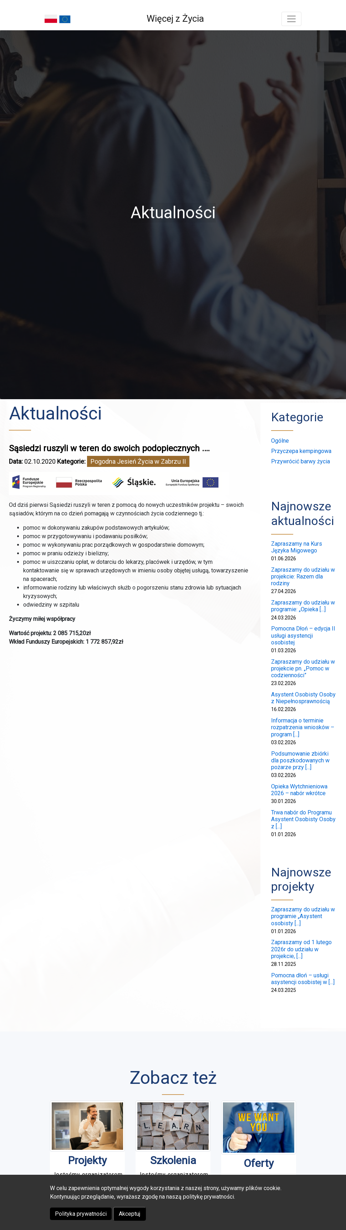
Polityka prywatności (81, 1213)
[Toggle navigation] (291, 19)
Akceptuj (129, 1213)
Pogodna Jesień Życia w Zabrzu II (138, 461)
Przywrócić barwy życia (300, 461)
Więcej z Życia (175, 18)
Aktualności (55, 413)
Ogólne (280, 440)
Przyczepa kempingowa (301, 451)
